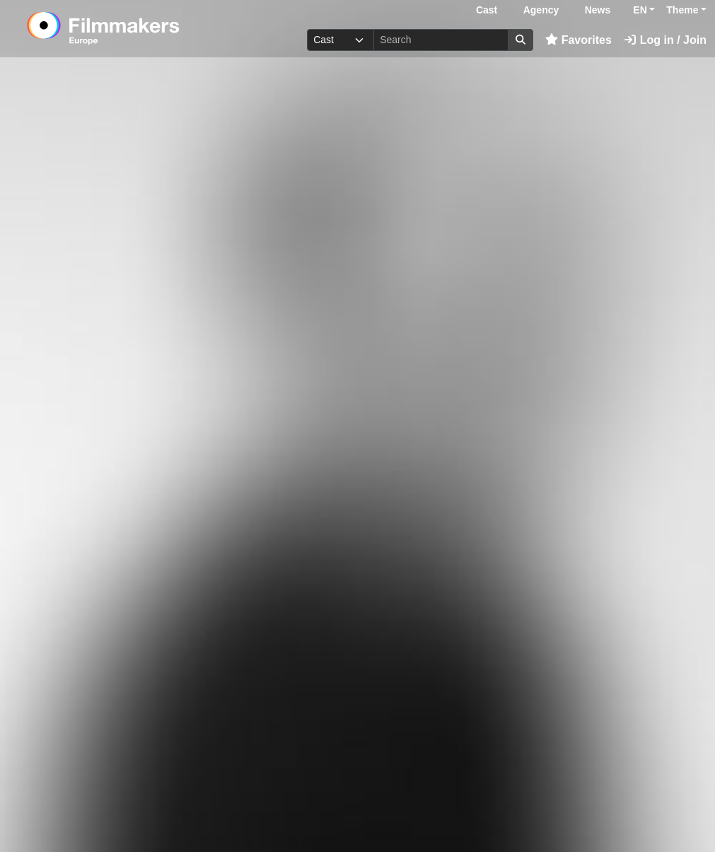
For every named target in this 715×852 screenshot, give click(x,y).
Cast (486, 10)
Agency (541, 10)
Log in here (571, 808)
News (598, 10)
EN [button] (639, 10)
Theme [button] (682, 10)
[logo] (137, 28)
